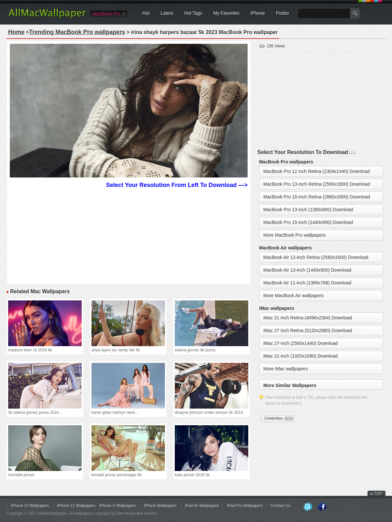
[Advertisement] (129, 235)
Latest (167, 13)
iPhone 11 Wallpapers (76, 505)
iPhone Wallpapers (160, 505)
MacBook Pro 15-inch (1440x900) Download (308, 222)
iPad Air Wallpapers (202, 505)
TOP (378, 494)
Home (16, 32)
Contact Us (280, 505)
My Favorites (226, 13)
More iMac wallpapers (285, 368)
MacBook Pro (106, 13)
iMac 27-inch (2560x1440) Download (300, 343)
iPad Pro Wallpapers (245, 505)
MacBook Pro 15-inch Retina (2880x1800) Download (316, 196)
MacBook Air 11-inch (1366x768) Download (307, 282)
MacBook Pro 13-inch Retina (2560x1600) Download (316, 184)
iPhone (258, 13)
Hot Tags (193, 13)
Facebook (322, 507)
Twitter (307, 507)
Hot (146, 13)
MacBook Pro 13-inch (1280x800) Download (308, 209)
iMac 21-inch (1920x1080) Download (300, 356)
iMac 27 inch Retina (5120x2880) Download (307, 330)
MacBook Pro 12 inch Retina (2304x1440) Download (316, 171)
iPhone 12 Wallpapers (30, 505)
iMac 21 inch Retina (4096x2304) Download (307, 317)
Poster (282, 13)
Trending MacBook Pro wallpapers (77, 32)
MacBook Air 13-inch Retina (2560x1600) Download (315, 257)
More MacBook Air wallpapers (293, 295)
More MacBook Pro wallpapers (294, 235)
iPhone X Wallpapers (117, 505)
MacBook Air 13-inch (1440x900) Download (307, 270)
